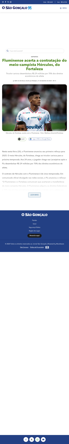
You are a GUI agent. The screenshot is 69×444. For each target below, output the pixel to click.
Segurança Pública (34, 403)
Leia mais (34, 195)
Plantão (34, 396)
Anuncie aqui (34, 412)
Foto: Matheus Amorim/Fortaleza (52, 133)
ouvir (21, 139)
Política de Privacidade (37, 423)
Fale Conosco (24, 423)
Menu (63, 8)
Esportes (34, 57)
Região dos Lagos (34, 407)
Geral (34, 400)
